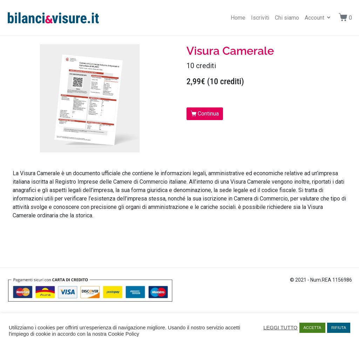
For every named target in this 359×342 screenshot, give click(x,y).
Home (238, 17)
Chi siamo (287, 17)
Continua (208, 113)
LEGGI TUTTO (280, 327)
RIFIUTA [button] (338, 327)
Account (317, 17)
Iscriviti (260, 17)
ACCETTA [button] (312, 327)
